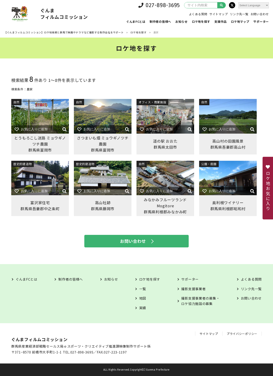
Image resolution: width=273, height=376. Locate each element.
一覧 (142, 288)
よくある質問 (198, 14)
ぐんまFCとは (135, 21)
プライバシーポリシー (242, 334)
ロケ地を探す (201, 21)
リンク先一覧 (239, 14)
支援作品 (220, 21)
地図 (142, 298)
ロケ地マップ (240, 21)
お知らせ (181, 21)
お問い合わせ (259, 14)
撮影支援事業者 (193, 288)
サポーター (261, 21)
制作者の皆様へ (160, 21)
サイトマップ (218, 14)
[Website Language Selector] (253, 5)
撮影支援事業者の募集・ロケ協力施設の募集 (200, 301)
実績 (142, 307)
